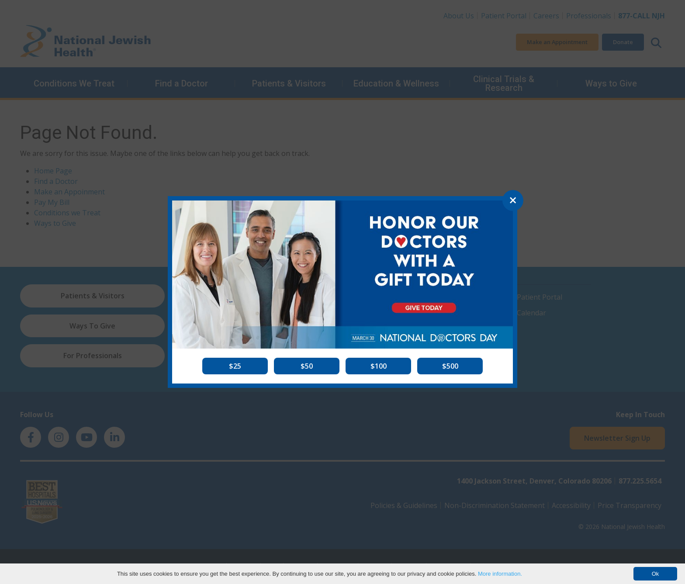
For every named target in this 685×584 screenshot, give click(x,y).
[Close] (512, 200)
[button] (235, 366)
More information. (500, 573)
